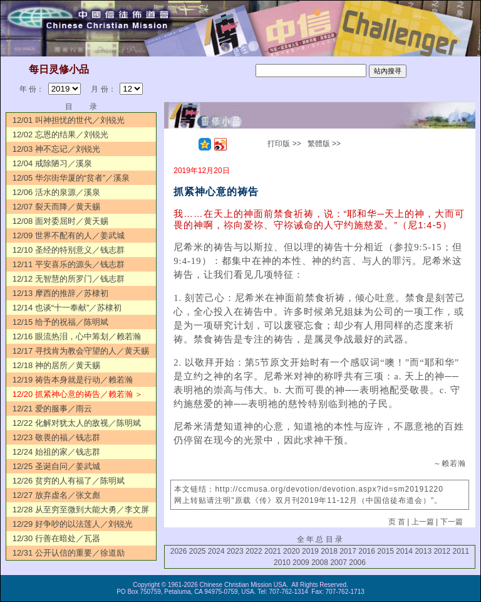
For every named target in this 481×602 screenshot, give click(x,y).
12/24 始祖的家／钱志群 (56, 452)
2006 (357, 562)
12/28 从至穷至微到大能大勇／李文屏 (81, 509)
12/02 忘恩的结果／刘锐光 (60, 134)
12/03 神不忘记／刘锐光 (56, 149)
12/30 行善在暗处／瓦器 (56, 538)
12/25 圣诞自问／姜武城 (56, 466)
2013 (423, 551)
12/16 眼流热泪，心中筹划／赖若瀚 (77, 336)
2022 (254, 551)
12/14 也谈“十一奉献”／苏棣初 (67, 307)
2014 (404, 551)
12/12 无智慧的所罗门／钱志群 (69, 278)
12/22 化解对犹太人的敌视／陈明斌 (77, 423)
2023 (235, 551)
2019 (310, 551)
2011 (460, 551)
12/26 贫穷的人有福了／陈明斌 (69, 480)
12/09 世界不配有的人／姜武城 (69, 235)
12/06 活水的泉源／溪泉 (56, 192)
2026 (178, 551)
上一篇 (422, 521)
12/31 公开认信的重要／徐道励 (69, 552)
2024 (216, 551)
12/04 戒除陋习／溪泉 (52, 163)
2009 (300, 562)
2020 (291, 551)
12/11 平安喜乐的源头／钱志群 (69, 264)
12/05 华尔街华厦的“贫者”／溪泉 (71, 177)
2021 (272, 551)
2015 (385, 551)
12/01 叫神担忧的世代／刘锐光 (69, 120)
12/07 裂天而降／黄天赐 (56, 206)
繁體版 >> (324, 143)
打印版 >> (284, 143)
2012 (441, 551)
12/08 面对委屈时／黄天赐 (60, 221)
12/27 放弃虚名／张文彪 (56, 495)
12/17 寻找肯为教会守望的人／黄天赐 (81, 351)
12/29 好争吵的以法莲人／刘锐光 (73, 524)
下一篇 (451, 521)
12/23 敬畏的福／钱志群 (56, 437)
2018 (329, 551)
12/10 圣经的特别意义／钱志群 (69, 250)
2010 (282, 562)
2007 (338, 562)
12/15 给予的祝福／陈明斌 (60, 322)
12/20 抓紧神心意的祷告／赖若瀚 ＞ (78, 394)
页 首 (396, 521)
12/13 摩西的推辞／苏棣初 (60, 293)
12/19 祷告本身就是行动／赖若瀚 (73, 379)
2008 (319, 562)
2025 (197, 551)
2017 (347, 551)
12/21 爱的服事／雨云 (52, 408)
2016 (366, 551)
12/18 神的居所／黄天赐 (56, 365)
